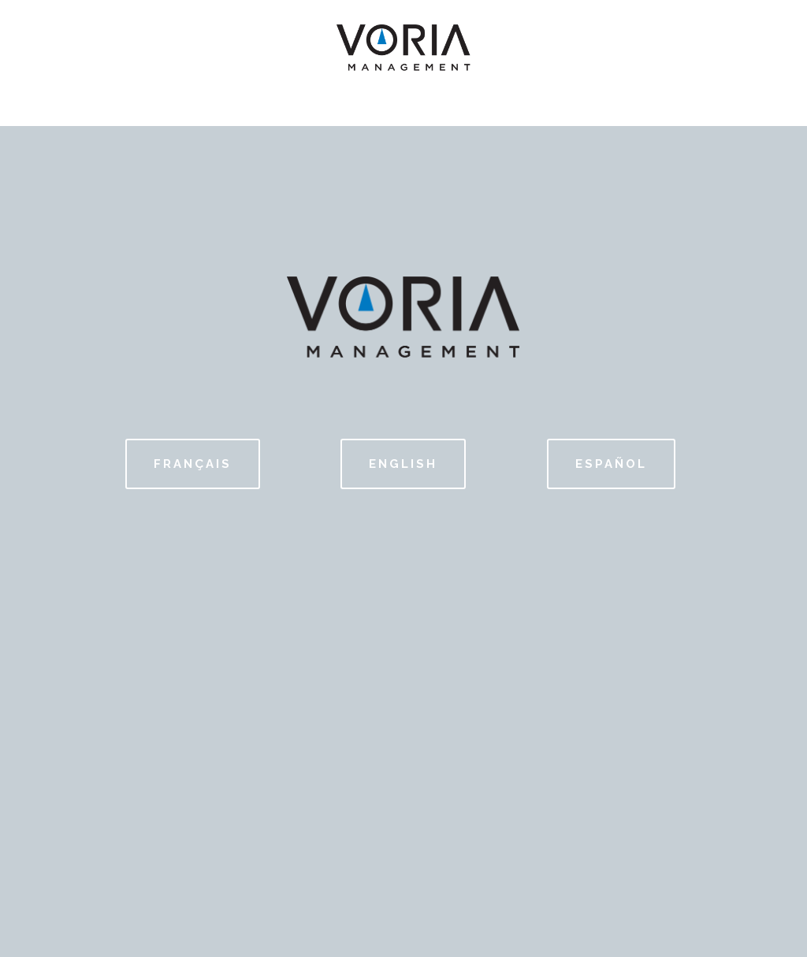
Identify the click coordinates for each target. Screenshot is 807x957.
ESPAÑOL (611, 464)
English (403, 464)
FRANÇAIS (193, 464)
